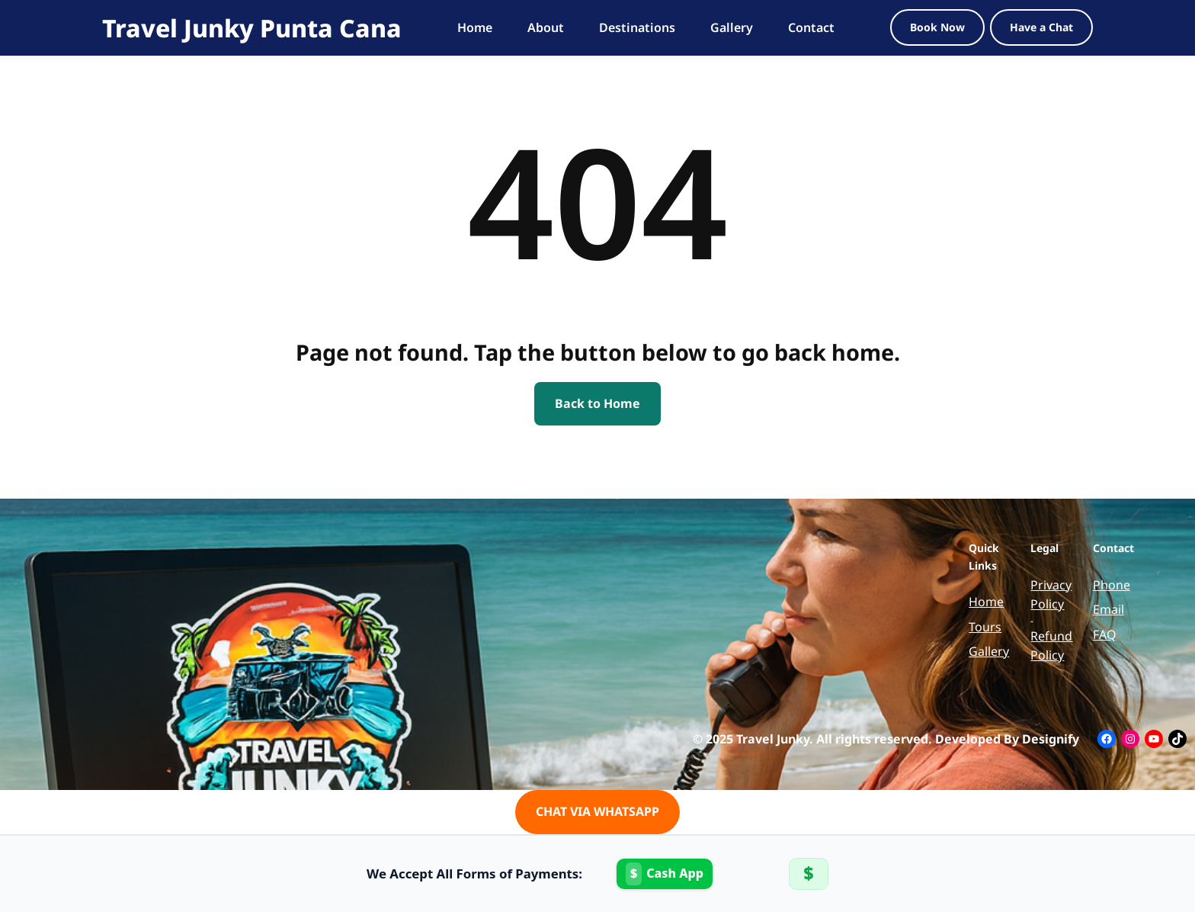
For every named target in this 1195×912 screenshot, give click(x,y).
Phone (1111, 584)
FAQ (1105, 634)
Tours (985, 626)
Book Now (937, 27)
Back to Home (597, 403)
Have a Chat (1041, 27)
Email (1108, 609)
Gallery (989, 651)
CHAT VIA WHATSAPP (597, 811)
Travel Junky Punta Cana (252, 27)
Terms (1031, 620)
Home (986, 601)
